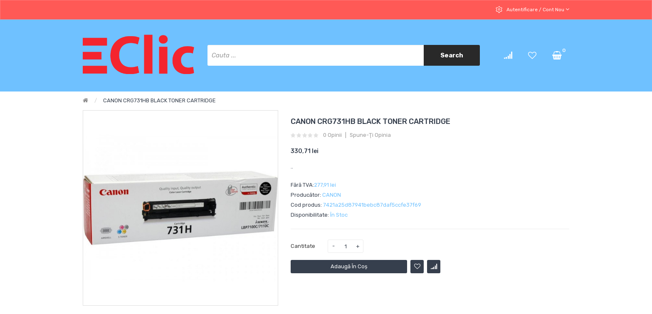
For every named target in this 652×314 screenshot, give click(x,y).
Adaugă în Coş (349, 266)
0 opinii (332, 135)
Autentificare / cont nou (537, 9)
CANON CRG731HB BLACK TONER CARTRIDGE (159, 100)
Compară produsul (433, 266)
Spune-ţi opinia (370, 135)
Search (451, 55)
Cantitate (303, 246)
